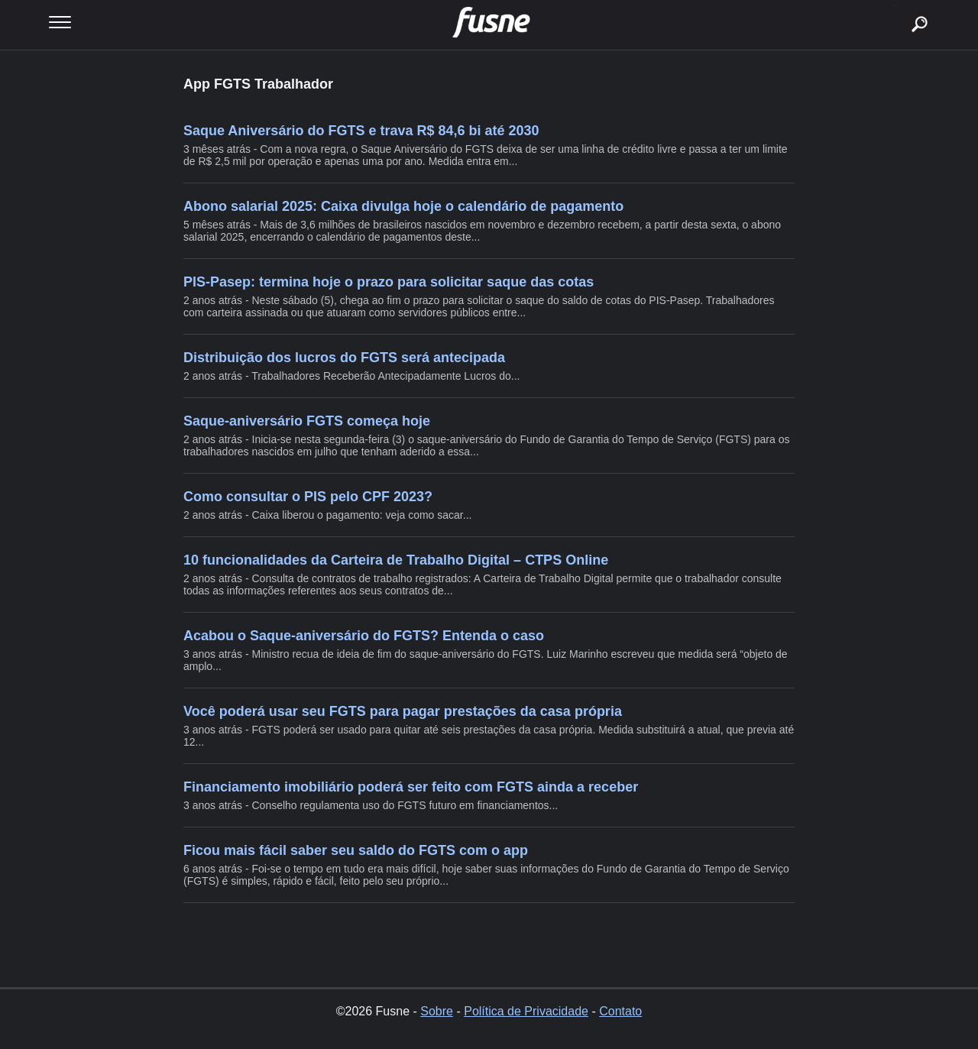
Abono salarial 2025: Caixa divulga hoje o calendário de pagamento (403, 206)
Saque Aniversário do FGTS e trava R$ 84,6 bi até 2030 (361, 130)
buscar (896, 5)
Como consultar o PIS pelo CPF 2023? (307, 496)
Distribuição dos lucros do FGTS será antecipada (344, 357)
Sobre (436, 1011)
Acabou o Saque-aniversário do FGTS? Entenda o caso (363, 635)
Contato (620, 1011)
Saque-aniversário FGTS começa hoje (306, 421)
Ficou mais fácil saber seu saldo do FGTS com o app (355, 850)
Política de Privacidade (526, 1011)
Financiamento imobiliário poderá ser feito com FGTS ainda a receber (410, 787)
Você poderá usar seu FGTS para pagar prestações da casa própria (402, 711)
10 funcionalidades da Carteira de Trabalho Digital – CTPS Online (395, 560)
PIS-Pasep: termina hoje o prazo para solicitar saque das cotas (388, 282)
